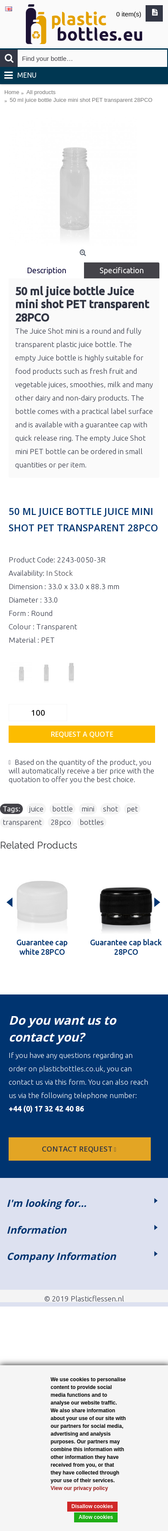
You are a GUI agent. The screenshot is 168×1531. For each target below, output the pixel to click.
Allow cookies (95, 1517)
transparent (22, 822)
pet (132, 809)
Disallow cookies (92, 1506)
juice (36, 809)
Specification (122, 270)
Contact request (80, 1149)
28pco (60, 822)
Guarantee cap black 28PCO (126, 947)
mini (87, 809)
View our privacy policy (79, 1488)
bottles (92, 822)
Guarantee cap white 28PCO (42, 947)
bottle (62, 809)
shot (110, 809)
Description (46, 270)
